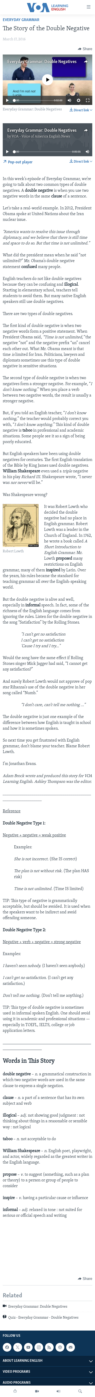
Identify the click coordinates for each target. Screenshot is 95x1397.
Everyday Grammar (21, 20)
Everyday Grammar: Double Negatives (42, 62)
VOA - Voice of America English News (41, 136)
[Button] (85, 49)
